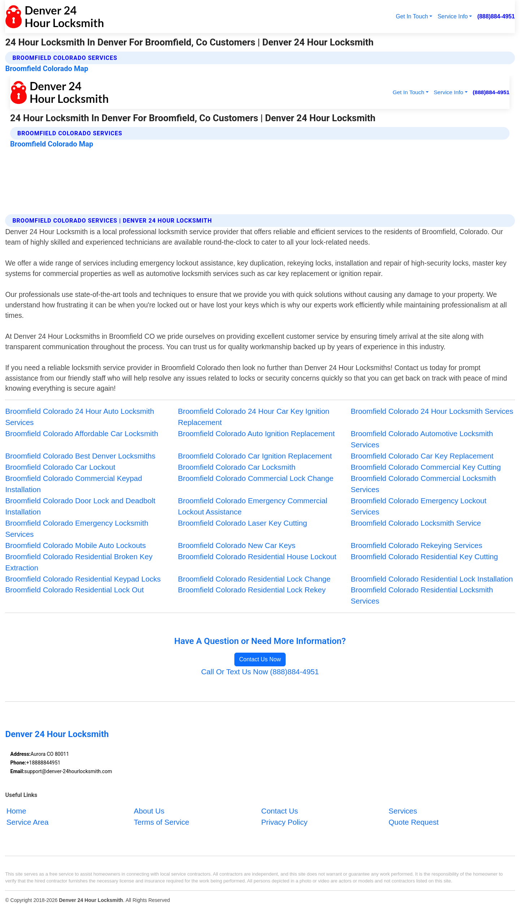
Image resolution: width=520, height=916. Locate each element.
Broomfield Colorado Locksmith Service (416, 523)
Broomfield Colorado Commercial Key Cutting (426, 467)
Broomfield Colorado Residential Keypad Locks (83, 579)
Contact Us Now (260, 659)
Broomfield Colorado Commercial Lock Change (256, 478)
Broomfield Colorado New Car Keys (236, 545)
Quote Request (414, 822)
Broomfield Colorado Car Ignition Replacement (255, 456)
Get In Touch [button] (412, 16)
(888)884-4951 (496, 16)
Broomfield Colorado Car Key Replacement (422, 456)
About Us (149, 811)
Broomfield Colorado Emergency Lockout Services (418, 506)
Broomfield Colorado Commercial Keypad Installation (73, 484)
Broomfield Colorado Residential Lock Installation (432, 579)
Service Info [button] (453, 16)
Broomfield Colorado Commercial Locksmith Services (423, 484)
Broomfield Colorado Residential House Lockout (257, 556)
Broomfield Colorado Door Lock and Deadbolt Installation (80, 506)
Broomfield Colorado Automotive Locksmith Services (422, 439)
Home (16, 811)
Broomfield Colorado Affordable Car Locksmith (81, 433)
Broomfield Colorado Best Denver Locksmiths (80, 456)
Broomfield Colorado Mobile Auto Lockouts (75, 545)
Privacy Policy (284, 822)
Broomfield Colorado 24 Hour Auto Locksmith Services (79, 416)
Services (403, 811)
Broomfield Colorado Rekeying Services (416, 545)
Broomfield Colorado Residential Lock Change (254, 579)
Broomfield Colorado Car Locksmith (236, 467)
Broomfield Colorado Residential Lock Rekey (252, 590)
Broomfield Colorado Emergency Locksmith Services (76, 528)
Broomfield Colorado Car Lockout (60, 467)
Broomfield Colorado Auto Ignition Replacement (256, 433)
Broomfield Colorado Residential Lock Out (74, 590)
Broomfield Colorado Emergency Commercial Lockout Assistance (253, 506)
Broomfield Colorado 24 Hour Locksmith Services (432, 411)
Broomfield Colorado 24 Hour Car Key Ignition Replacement (253, 416)
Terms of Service (161, 822)
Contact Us (279, 811)
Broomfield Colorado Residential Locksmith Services (422, 595)
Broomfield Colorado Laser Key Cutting (242, 523)
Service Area (27, 822)
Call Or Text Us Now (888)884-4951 (260, 671)
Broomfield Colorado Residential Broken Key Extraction (78, 562)
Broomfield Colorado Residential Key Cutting (424, 556)
